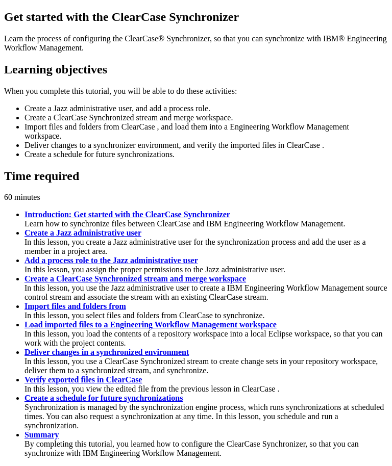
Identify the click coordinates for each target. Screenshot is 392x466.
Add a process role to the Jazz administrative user (111, 260)
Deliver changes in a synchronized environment (106, 352)
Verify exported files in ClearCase (83, 379)
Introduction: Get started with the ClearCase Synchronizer (127, 214)
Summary (41, 434)
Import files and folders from (75, 306)
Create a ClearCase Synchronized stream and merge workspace (135, 278)
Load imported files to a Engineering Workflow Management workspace (150, 324)
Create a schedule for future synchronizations (103, 398)
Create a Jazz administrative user (82, 232)
